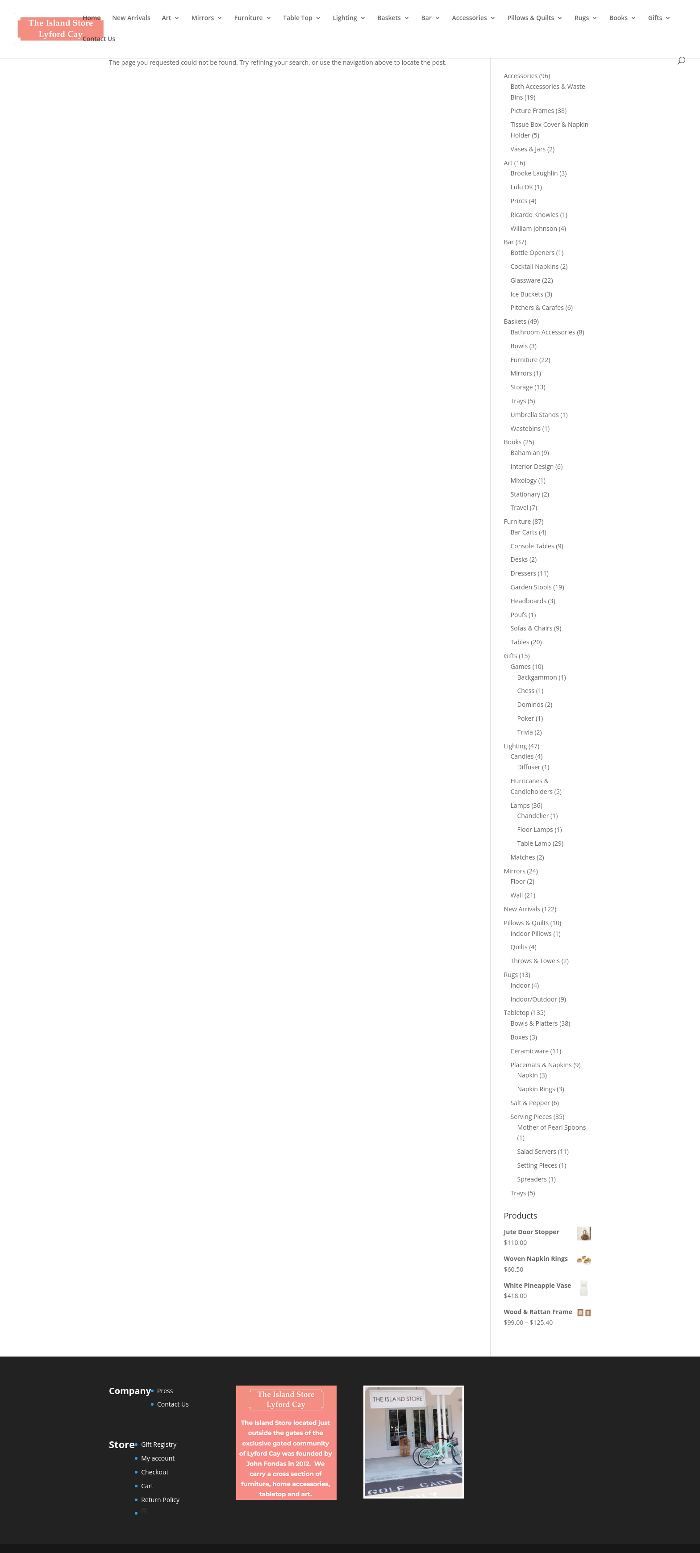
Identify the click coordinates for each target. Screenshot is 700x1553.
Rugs (582, 18)
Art (166, 18)
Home (92, 18)
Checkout (154, 1472)
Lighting (345, 18)
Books (618, 18)
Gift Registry (158, 1444)
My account (158, 1458)
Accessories (469, 18)
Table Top (297, 18)
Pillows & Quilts (530, 18)
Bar (426, 18)
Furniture (248, 18)
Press (165, 1390)
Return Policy (160, 1499)
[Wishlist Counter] (160, 1511)
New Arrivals (131, 18)
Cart (147, 1486)
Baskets (389, 18)
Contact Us (99, 39)
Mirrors (203, 18)
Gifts (655, 18)
